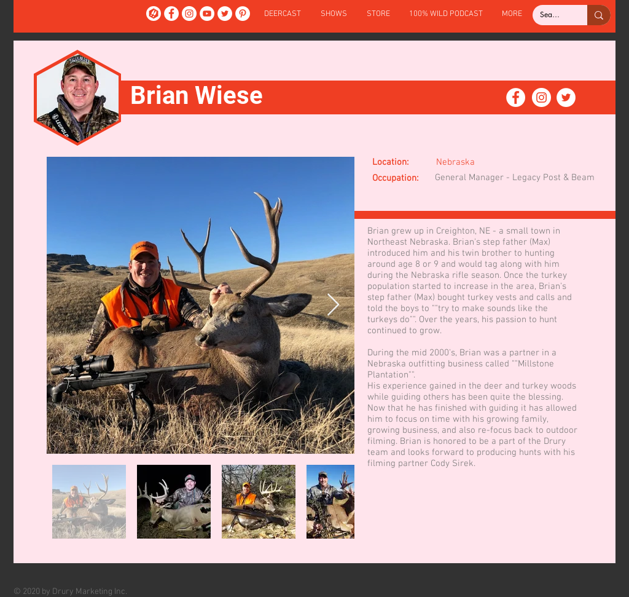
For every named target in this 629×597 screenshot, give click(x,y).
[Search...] (550, 15)
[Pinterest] (242, 13)
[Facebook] (171, 13)
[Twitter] (224, 13)
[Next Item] (333, 305)
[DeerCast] (153, 13)
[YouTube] (207, 13)
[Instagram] (189, 13)
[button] (334, 14)
